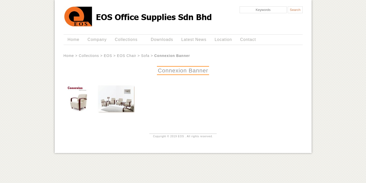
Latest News (194, 39)
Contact (248, 39)
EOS (108, 56)
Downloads (162, 39)
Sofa (145, 56)
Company (97, 39)
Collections (127, 39)
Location (223, 39)
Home (73, 39)
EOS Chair (126, 56)
